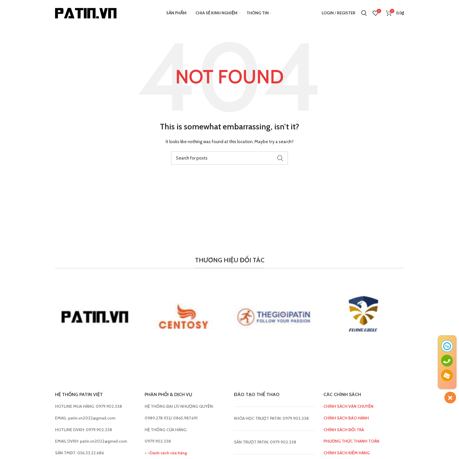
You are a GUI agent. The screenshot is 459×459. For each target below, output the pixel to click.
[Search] (364, 13)
